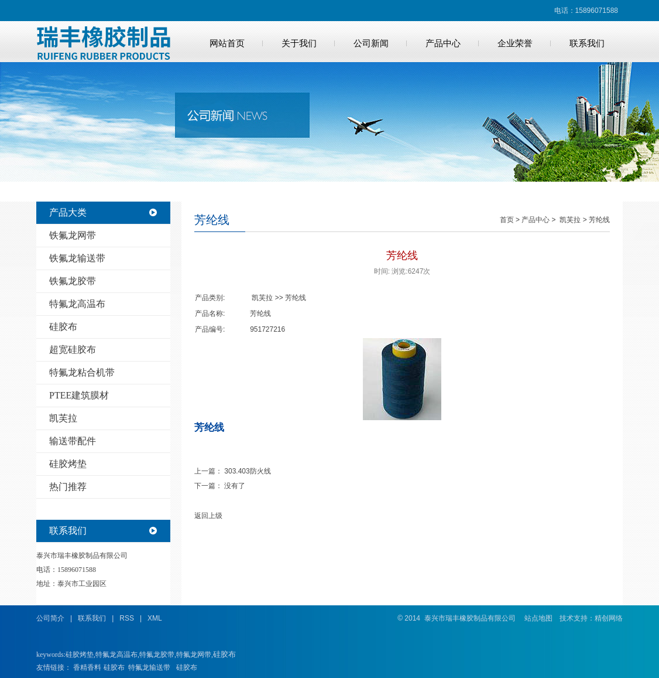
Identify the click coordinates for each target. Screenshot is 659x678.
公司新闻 (371, 43)
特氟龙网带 (193, 654)
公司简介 (50, 618)
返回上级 (208, 516)
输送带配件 (72, 441)
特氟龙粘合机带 (82, 372)
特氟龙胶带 (156, 654)
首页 (507, 220)
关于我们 (299, 43)
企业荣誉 (515, 43)
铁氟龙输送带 (77, 258)
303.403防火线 (247, 471)
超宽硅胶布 (72, 350)
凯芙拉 (63, 418)
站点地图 (538, 618)
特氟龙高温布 (77, 304)
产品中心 (443, 43)
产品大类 (68, 212)
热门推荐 (68, 487)
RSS (126, 618)
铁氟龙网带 (72, 235)
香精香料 (87, 667)
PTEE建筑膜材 (79, 395)
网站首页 (227, 43)
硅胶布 (63, 327)
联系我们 (587, 43)
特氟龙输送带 (149, 667)
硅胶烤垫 (68, 464)
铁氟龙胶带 (72, 281)
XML (154, 618)
